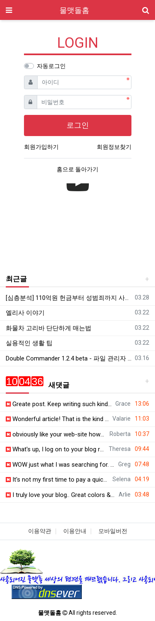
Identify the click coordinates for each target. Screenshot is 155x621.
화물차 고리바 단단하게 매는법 (48, 328)
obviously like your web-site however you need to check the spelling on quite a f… (56, 434)
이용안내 (74, 531)
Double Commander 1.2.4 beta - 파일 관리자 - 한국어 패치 (69, 358)
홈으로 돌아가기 (77, 169)
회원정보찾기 (114, 147)
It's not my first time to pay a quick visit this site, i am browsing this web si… (58, 479)
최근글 (16, 279)
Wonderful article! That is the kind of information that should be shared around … (58, 419)
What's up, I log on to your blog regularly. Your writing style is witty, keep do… (56, 449)
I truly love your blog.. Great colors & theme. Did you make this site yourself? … (61, 495)
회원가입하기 (41, 147)
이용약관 (39, 531)
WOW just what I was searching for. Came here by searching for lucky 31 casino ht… (60, 464)
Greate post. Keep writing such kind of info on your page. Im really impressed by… (59, 404)
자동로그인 (51, 66)
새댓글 (37, 385)
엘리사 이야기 (25, 313)
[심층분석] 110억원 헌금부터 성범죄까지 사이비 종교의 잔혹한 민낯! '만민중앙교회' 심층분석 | (69, 298)
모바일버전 (112, 531)
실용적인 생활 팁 (29, 343)
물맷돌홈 (74, 10)
